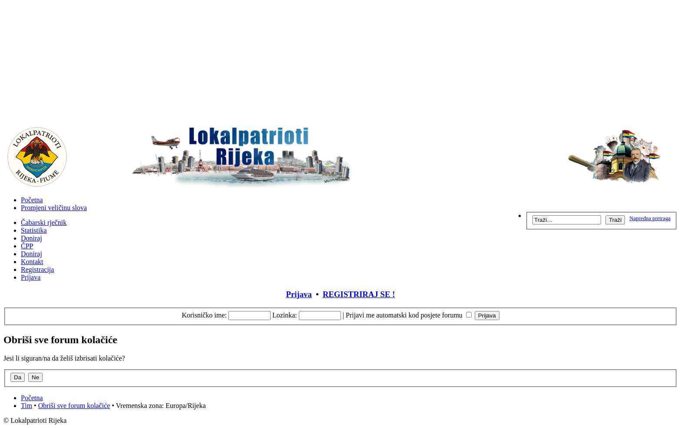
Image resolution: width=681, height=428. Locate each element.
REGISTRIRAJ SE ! (359, 294)
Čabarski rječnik (43, 222)
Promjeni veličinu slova (54, 207)
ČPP (27, 246)
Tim (26, 405)
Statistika (34, 230)
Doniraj (31, 238)
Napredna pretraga (650, 218)
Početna (32, 200)
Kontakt (32, 261)
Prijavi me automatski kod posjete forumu (409, 315)
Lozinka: (284, 315)
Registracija (37, 269)
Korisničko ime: (204, 315)
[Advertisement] (340, 64)
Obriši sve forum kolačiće (74, 405)
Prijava (30, 277)
